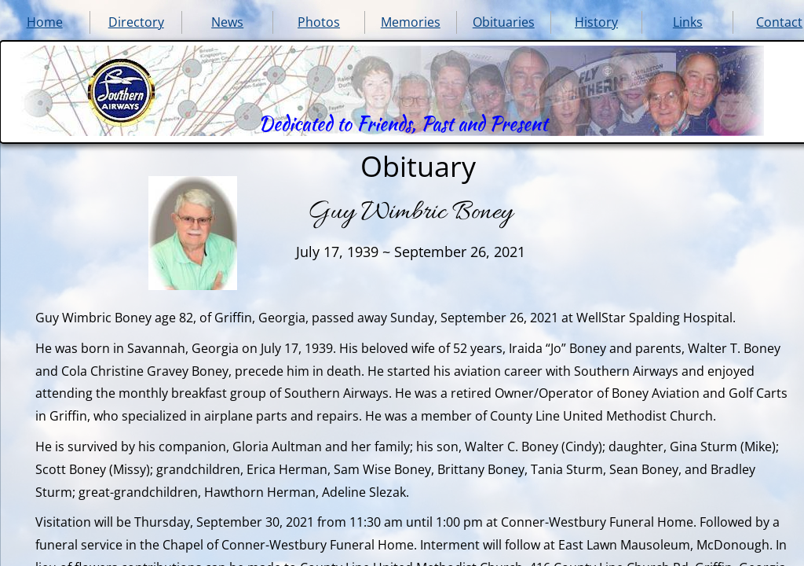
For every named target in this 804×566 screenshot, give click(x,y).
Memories (410, 22)
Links (688, 22)
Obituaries (504, 22)
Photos (319, 22)
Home (45, 22)
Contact (779, 22)
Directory (136, 22)
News (227, 22)
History (596, 22)
